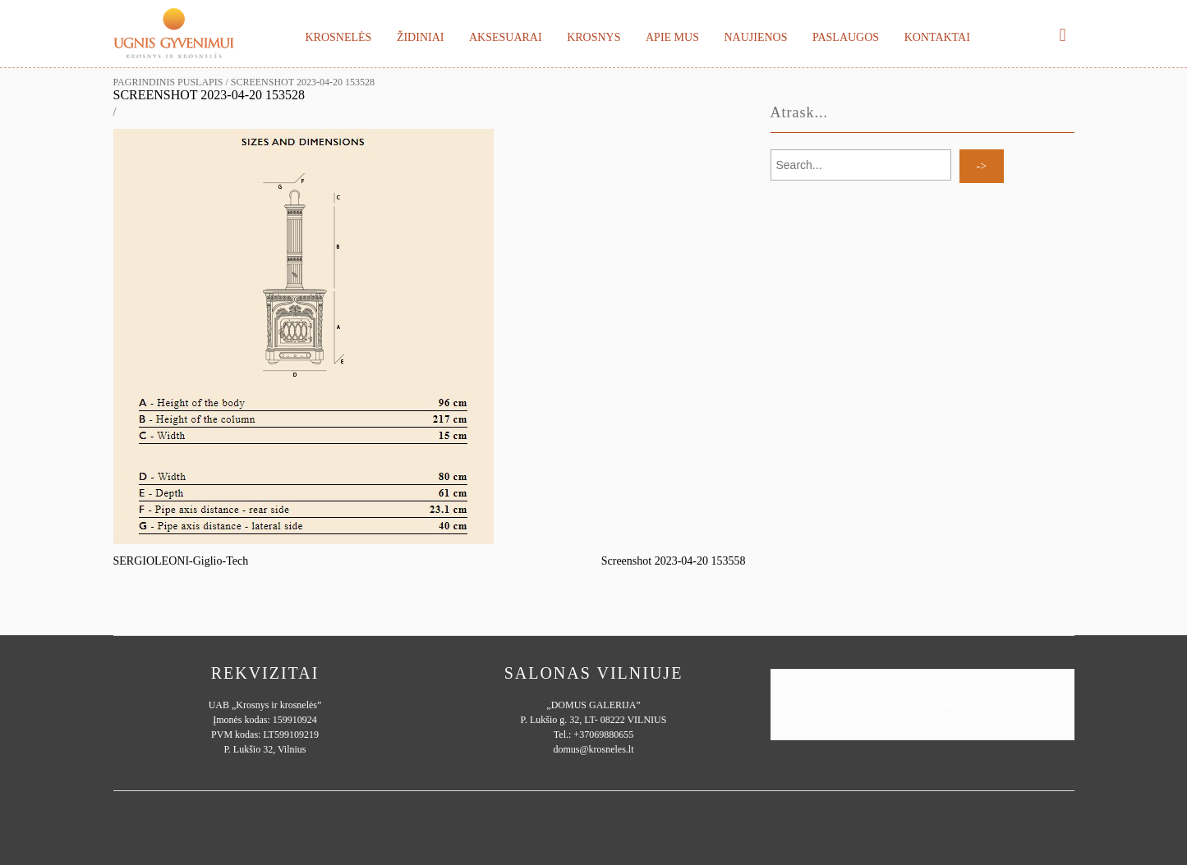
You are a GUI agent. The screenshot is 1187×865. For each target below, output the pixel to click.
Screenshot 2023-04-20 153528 (209, 95)
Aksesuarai (505, 37)
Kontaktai (937, 37)
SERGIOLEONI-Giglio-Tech (181, 561)
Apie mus (672, 37)
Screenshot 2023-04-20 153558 (673, 561)
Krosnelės (339, 37)
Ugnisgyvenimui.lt (922, 704)
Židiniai (420, 37)
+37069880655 (603, 734)
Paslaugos (845, 37)
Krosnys (593, 37)
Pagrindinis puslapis (168, 82)
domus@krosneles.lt (593, 749)
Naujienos (755, 37)
